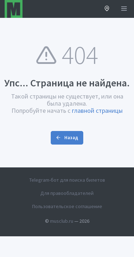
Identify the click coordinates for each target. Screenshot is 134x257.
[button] (107, 9)
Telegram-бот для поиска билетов (67, 180)
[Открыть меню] (124, 9)
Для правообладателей (67, 193)
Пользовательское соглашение (67, 206)
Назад (66, 138)
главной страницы (97, 110)
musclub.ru (61, 221)
